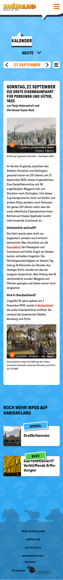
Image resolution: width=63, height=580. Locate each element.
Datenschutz (33, 548)
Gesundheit (14, 247)
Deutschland (45, 305)
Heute (28, 53)
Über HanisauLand (33, 531)
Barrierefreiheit (33, 556)
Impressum (33, 539)
